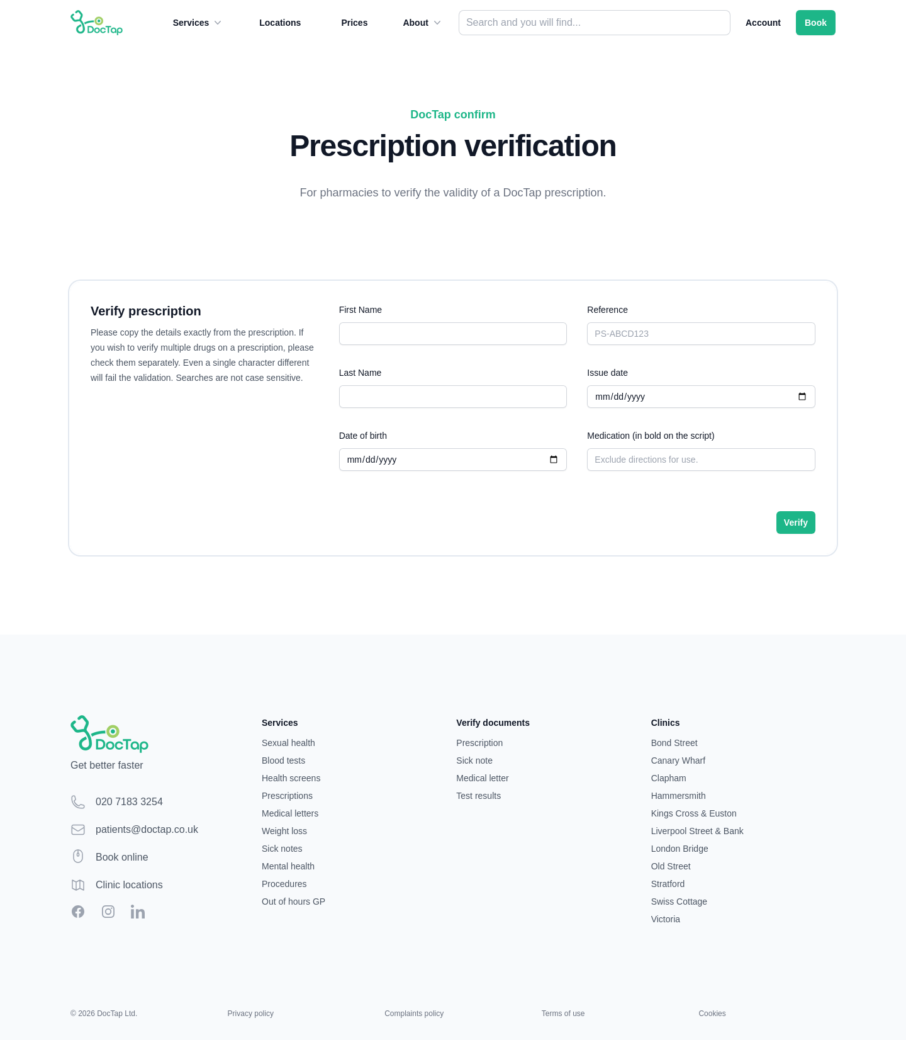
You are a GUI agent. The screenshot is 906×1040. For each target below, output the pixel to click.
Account (763, 23)
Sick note (474, 760)
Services (199, 22)
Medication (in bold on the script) (701, 451)
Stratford (668, 884)
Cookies (711, 1013)
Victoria (665, 919)
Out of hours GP (293, 901)
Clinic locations (129, 884)
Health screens (291, 778)
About (423, 22)
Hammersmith (678, 796)
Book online (122, 857)
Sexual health (288, 743)
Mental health (288, 866)
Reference (701, 325)
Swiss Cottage (679, 901)
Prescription (479, 743)
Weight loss (284, 831)
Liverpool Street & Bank (697, 831)
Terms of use (563, 1013)
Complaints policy (414, 1013)
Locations (280, 23)
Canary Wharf (678, 760)
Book (816, 23)
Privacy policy (251, 1013)
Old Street (671, 866)
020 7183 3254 (129, 801)
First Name (453, 325)
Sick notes (282, 849)
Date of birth (453, 451)
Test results (478, 796)
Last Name (453, 388)
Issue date (701, 388)
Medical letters (290, 813)
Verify (796, 522)
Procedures (284, 884)
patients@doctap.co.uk (147, 829)
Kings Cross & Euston (694, 813)
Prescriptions (287, 796)
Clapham (668, 778)
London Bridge (679, 849)
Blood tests (283, 760)
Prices (354, 23)
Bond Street (674, 743)
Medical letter (482, 778)
